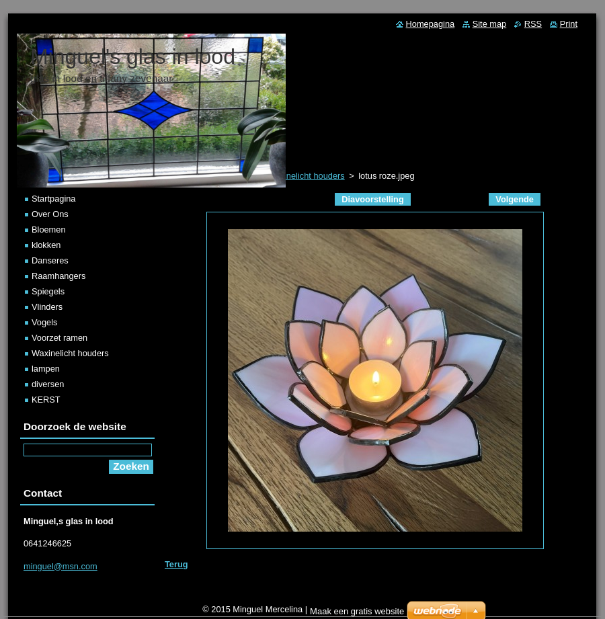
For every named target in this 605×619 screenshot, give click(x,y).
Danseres (50, 260)
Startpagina (53, 199)
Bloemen (49, 229)
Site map (490, 24)
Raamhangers (58, 276)
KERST (46, 400)
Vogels (44, 322)
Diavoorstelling (372, 199)
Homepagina (430, 24)
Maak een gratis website (357, 611)
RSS (533, 24)
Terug (176, 564)
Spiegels (48, 291)
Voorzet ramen (59, 338)
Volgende (514, 199)
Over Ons (50, 214)
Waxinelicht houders (70, 353)
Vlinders (47, 307)
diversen (48, 384)
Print (568, 24)
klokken (46, 245)
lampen (46, 369)
